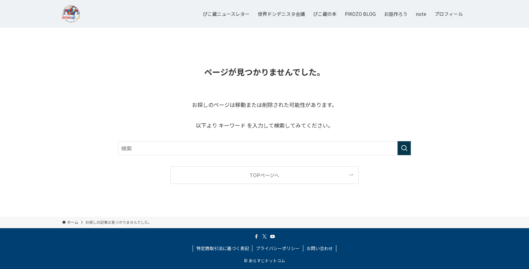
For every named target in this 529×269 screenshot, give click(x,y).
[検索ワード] (264, 148)
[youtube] (273, 237)
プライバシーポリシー (278, 248)
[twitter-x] (264, 237)
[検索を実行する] (404, 148)
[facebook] (256, 237)
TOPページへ (264, 175)
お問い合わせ (320, 248)
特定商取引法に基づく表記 (222, 248)
